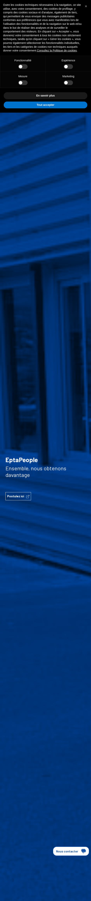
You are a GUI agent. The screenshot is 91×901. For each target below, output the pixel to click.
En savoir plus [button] (45, 95)
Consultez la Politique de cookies (57, 50)
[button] (86, 6)
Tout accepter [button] (45, 104)
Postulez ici (18, 496)
